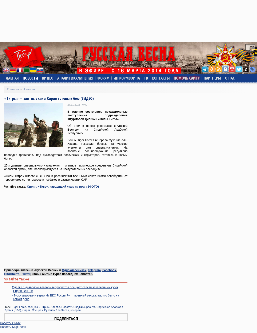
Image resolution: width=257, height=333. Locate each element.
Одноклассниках (74, 270)
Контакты (161, 78)
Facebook (109, 270)
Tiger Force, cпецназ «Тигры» (30, 307)
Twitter (25, 274)
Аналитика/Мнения (75, 78)
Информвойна (127, 78)
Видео (47, 78)
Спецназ (37, 310)
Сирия (26, 310)
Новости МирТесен (13, 327)
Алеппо (55, 307)
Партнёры (212, 78)
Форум (103, 78)
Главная (11, 78)
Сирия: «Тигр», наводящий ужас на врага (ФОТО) (63, 186)
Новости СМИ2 (10, 323)
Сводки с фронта (84, 307)
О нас (230, 78)
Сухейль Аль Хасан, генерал (62, 310)
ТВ (146, 78)
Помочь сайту (187, 78)
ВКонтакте (11, 274)
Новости (30, 78)
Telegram (94, 270)
